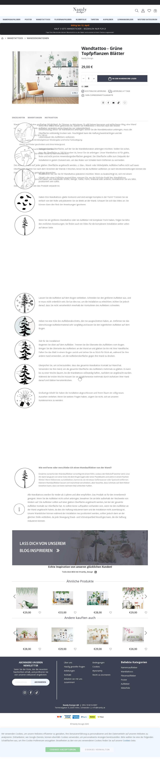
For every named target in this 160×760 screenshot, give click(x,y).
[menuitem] (11, 19)
